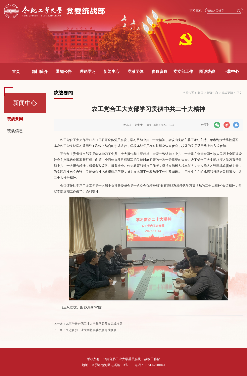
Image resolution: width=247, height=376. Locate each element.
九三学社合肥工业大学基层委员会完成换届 (94, 323)
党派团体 (135, 71)
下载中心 (231, 71)
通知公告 (64, 71)
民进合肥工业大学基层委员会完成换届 (91, 330)
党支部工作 (183, 71)
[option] (123, 31)
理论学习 (88, 71)
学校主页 (195, 10)
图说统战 (207, 71)
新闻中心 (112, 71)
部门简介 (40, 71)
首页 (16, 71)
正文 (239, 92)
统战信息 (15, 131)
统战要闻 (15, 119)
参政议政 (159, 71)
